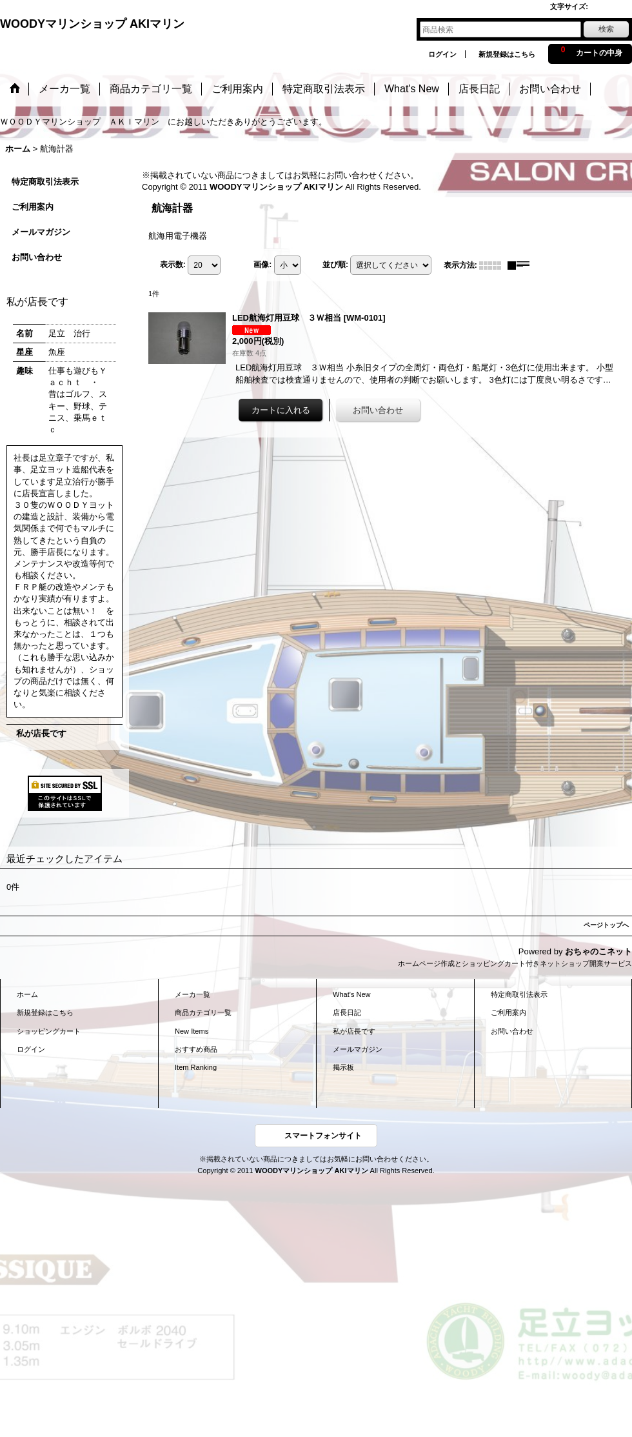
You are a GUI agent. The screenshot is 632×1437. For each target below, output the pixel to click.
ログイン (442, 54)
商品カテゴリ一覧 (203, 1012)
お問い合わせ (37, 257)
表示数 (173, 264)
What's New (352, 994)
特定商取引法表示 (45, 181)
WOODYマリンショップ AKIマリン (92, 23)
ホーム (27, 994)
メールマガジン (41, 232)
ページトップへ (606, 925)
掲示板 (343, 1067)
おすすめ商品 (196, 1049)
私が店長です (41, 733)
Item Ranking (196, 1067)
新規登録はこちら (507, 54)
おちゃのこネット (598, 951)
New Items (191, 1031)
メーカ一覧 (192, 994)
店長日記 (347, 1012)
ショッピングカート (49, 1031)
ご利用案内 (33, 207)
